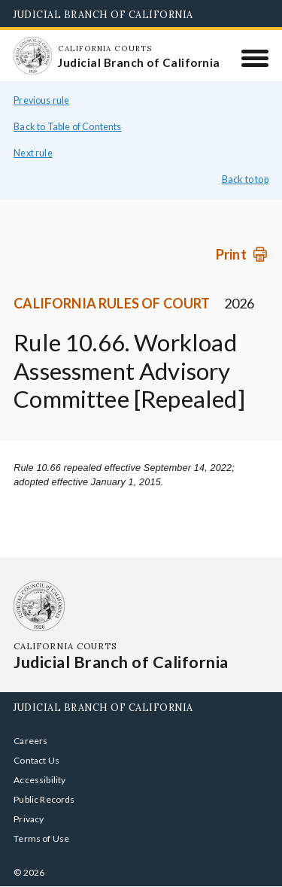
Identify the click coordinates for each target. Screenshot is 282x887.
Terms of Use (41, 838)
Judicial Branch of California (103, 14)
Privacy (29, 819)
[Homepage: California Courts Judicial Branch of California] (32, 55)
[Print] (242, 254)
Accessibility (39, 779)
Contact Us (36, 760)
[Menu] (255, 57)
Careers (30, 740)
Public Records (44, 799)
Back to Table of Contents (68, 126)
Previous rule (41, 100)
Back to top (245, 179)
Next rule (33, 153)
